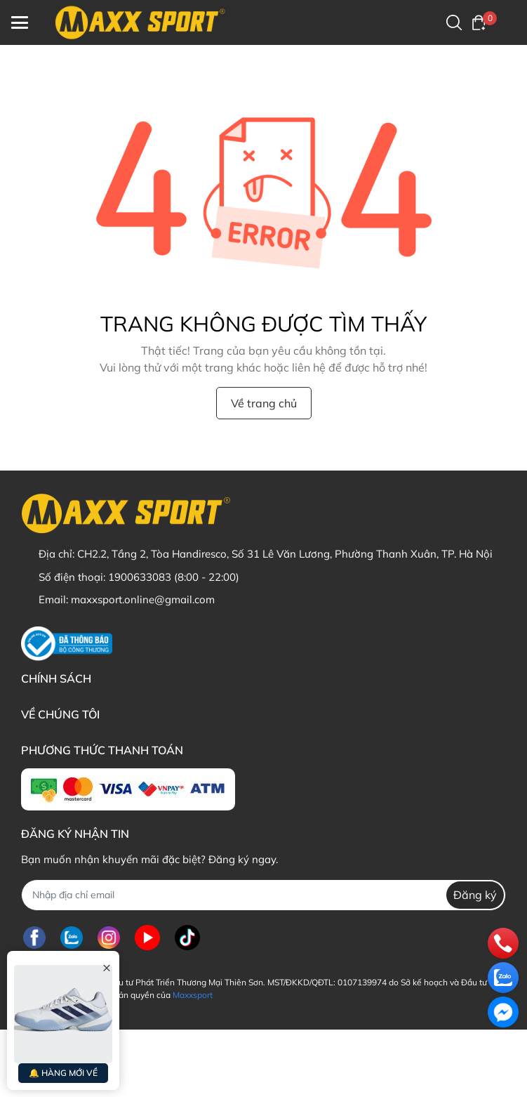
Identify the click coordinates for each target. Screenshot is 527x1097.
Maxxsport (193, 995)
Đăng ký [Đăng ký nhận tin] (475, 895)
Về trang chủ (264, 403)
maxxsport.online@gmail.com (143, 599)
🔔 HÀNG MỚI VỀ (63, 1073)
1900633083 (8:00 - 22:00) (173, 577)
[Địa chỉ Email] (263, 895)
